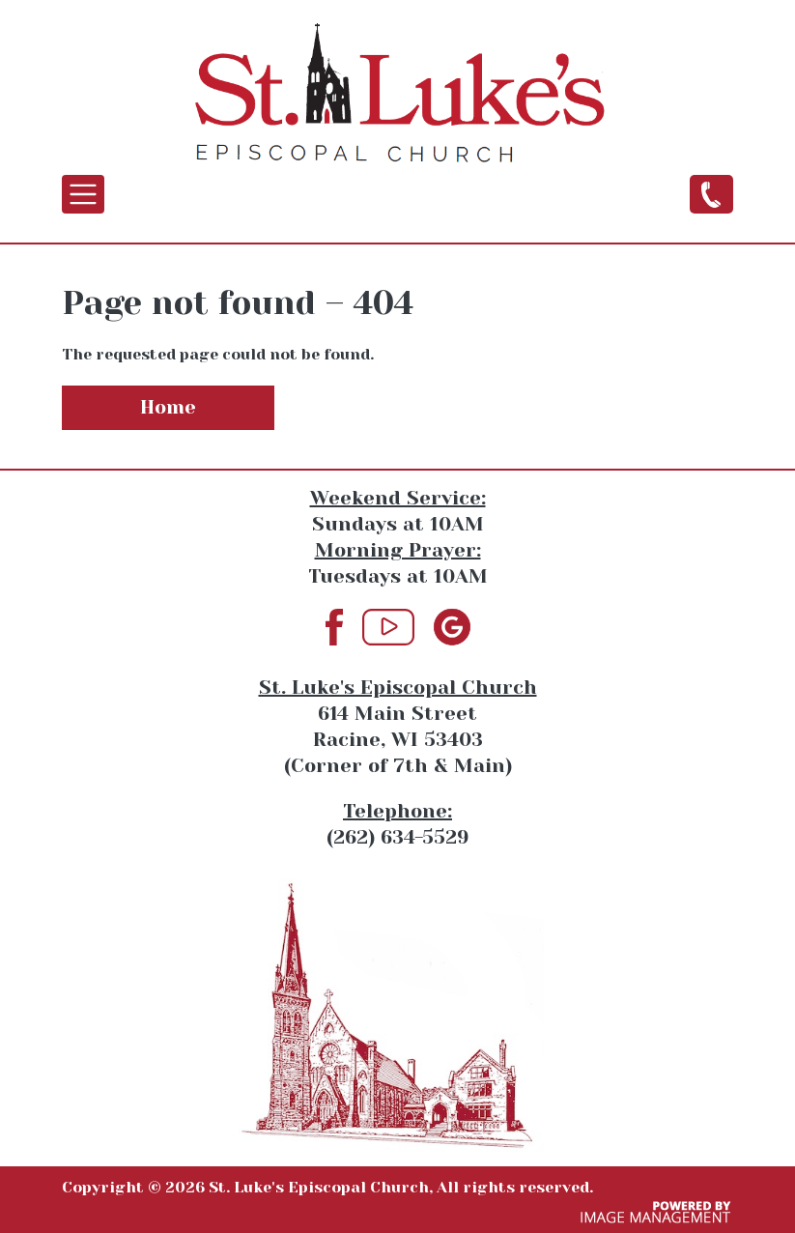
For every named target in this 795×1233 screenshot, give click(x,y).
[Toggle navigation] (83, 194)
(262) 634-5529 (711, 193)
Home (168, 407)
